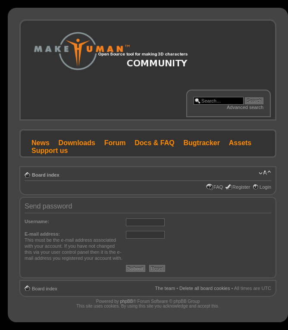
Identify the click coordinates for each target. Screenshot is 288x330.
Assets (240, 142)
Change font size (265, 173)
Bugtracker (202, 142)
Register (241, 187)
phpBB (126, 301)
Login (265, 187)
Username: (37, 221)
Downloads (77, 142)
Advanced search (245, 107)
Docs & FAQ (154, 142)
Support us (49, 150)
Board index (45, 174)
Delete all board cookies (204, 288)
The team (165, 288)
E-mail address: (42, 234)
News (40, 142)
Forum (115, 142)
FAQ (218, 187)
